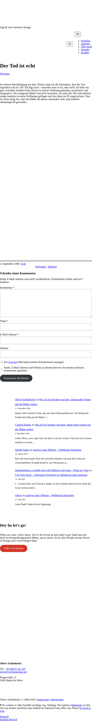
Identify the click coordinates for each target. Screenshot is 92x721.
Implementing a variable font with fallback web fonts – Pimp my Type (52, 470)
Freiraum (5, 73)
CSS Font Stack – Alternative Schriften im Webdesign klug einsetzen (51, 475)
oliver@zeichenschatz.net (13, 671)
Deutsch (4, 716)
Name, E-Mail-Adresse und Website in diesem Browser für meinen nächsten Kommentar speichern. (44, 369)
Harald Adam (22, 450)
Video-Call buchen (13, 548)
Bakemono (77, 705)
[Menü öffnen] (70, 44)
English (4, 719)
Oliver (18, 495)
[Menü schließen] (77, 34)
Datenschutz (57, 699)
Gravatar (12, 362)
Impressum (43, 699)
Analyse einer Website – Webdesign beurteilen (57, 450)
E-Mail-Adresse (9, 334)
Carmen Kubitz (23, 424)
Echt (23, 263)
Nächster (52, 266)
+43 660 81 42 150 (15, 669)
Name (4, 321)
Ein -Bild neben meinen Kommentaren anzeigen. (34, 362)
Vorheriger (40, 266)
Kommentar (7, 287)
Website (4, 348)
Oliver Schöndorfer (25, 399)
